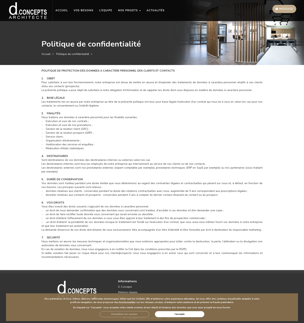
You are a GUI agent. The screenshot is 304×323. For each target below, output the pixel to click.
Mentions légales (128, 292)
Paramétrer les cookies (124, 314)
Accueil (46, 54)
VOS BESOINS (83, 10)
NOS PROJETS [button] (129, 10)
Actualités (156, 10)
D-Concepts (125, 287)
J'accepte (179, 314)
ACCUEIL (61, 10)
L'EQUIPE (105, 10)
